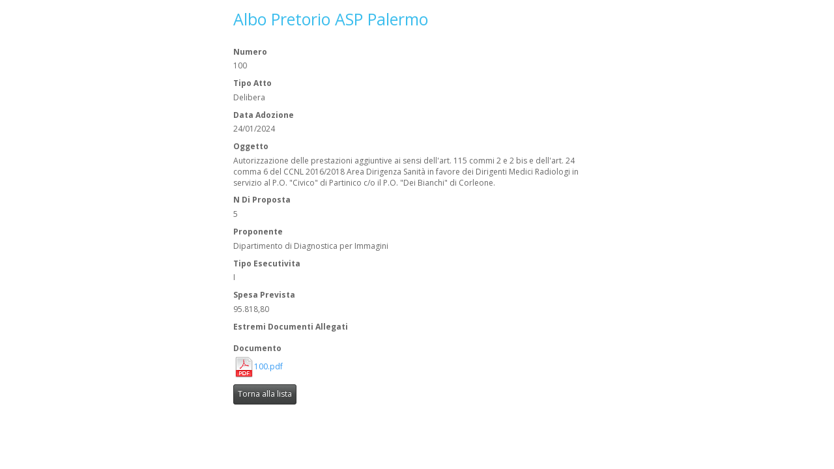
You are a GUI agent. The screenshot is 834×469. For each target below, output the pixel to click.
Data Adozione (263, 115)
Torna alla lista (265, 393)
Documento (257, 348)
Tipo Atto (252, 83)
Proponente (258, 232)
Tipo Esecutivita (266, 264)
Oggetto (250, 146)
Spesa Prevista (264, 295)
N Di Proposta (262, 200)
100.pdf (268, 367)
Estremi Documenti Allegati (290, 327)
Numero (250, 52)
